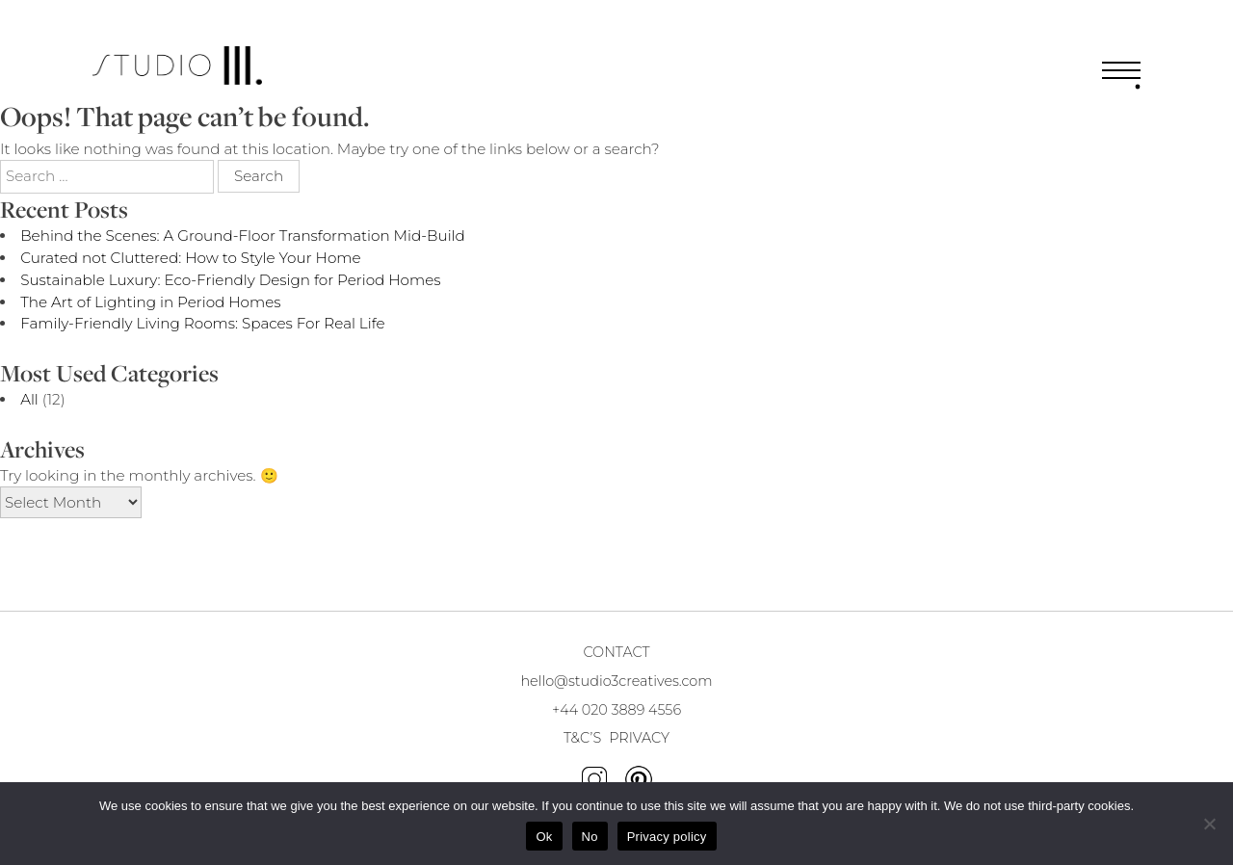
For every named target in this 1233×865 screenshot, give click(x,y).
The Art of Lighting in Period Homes (150, 302)
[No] (1209, 823)
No (590, 836)
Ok (544, 836)
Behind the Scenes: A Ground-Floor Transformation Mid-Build (242, 235)
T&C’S (582, 738)
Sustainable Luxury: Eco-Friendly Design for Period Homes (230, 280)
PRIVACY (639, 738)
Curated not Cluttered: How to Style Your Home (190, 258)
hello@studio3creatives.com (616, 681)
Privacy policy (667, 836)
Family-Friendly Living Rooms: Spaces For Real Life (202, 323)
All (29, 399)
